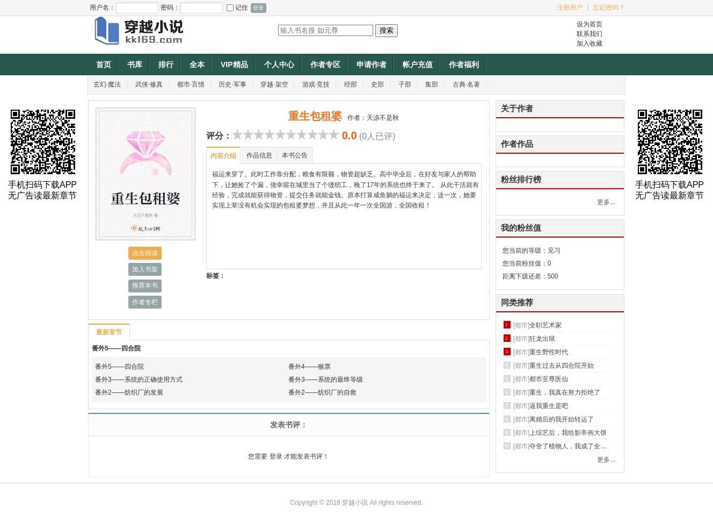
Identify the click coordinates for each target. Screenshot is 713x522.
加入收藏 (589, 43)
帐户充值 (418, 64)
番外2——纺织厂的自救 (322, 392)
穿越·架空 (274, 84)
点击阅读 (145, 253)
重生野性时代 (548, 352)
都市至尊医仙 (548, 379)
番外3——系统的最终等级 (325, 379)
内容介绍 (223, 156)
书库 (134, 64)
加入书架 (145, 269)
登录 (276, 456)
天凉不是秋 (383, 117)
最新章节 (108, 332)
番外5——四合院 (116, 348)
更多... (606, 202)
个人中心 (279, 64)
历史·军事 (232, 84)
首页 (103, 64)
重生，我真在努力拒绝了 (564, 392)
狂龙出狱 (542, 338)
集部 (431, 84)
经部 (350, 84)
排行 (165, 64)
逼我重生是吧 (548, 406)
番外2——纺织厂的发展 (129, 392)
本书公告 (295, 155)
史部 (377, 84)
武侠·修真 (149, 84)
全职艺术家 (545, 325)
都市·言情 (191, 84)
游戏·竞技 (316, 84)
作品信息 (259, 155)
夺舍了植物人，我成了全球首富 (574, 446)
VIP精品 (234, 64)
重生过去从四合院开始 (561, 365)
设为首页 (589, 24)
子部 (404, 84)
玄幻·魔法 (107, 84)
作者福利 (464, 64)
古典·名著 (466, 84)
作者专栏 (145, 302)
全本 (197, 64)
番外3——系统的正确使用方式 (139, 379)
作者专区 (325, 64)
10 (334, 134)
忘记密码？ (609, 7)
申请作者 (371, 64)
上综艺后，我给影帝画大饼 (568, 433)
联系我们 (589, 34)
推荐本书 (145, 285)
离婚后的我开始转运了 (561, 419)
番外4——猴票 (309, 366)
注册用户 (570, 7)
